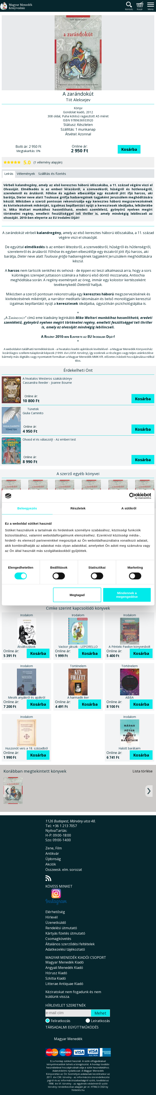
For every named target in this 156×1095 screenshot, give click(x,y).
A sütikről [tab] (128, 508)
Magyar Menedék (68, 1038)
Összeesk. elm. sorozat (63, 869)
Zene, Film (53, 848)
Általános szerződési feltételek (70, 944)
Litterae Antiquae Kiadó (64, 983)
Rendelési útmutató (61, 928)
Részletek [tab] (77, 508)
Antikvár (52, 853)
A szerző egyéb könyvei (78, 473)
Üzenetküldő (55, 922)
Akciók (50, 864)
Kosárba (129, 149)
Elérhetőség (55, 911)
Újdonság (53, 858)
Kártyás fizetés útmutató (65, 933)
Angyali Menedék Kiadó (64, 967)
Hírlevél (51, 917)
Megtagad (77, 595)
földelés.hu (78, 1090)
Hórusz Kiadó (56, 973)
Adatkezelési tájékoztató (65, 949)
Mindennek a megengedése (127, 594)
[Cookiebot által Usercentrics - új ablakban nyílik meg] (132, 496)
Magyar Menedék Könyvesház (16, 8)
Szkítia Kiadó (55, 978)
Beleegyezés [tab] (27, 508)
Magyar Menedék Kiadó (64, 962)
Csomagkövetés (58, 938)
